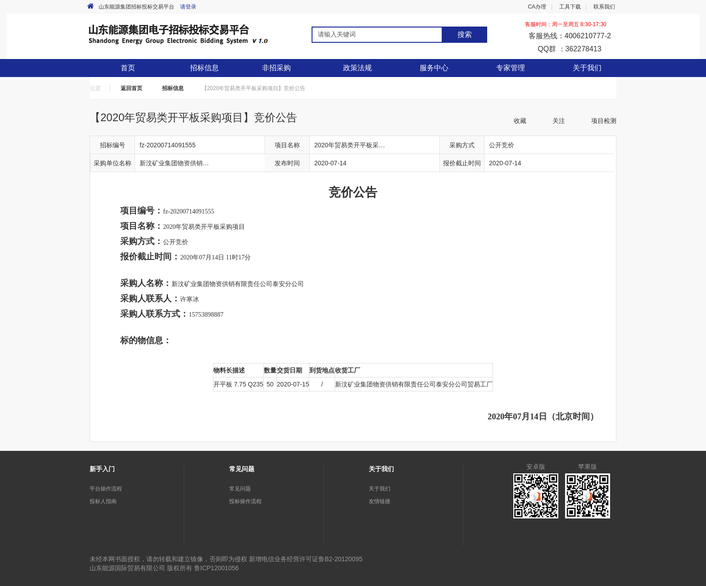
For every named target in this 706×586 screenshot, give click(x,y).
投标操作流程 (245, 501)
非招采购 (276, 68)
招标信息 (173, 88)
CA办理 (537, 7)
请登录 (188, 7)
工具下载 (570, 7)
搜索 (464, 34)
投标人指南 (103, 501)
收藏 (520, 120)
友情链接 (379, 501)
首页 (128, 68)
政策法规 (357, 68)
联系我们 (604, 7)
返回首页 (131, 88)
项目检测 (603, 120)
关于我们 (379, 489)
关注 (558, 120)
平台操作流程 (106, 489)
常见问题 (240, 489)
